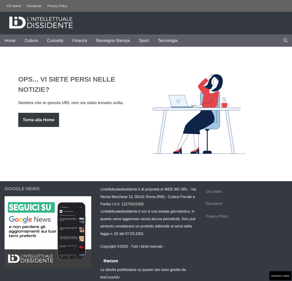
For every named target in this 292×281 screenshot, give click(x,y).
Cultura (31, 40)
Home (10, 40)
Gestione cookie (280, 275)
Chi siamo (14, 6)
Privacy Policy (57, 6)
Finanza (79, 40)
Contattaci (174, 246)
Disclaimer (34, 6)
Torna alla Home (39, 120)
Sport (144, 40)
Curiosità (55, 40)
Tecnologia (167, 40)
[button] (285, 40)
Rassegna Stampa (113, 40)
